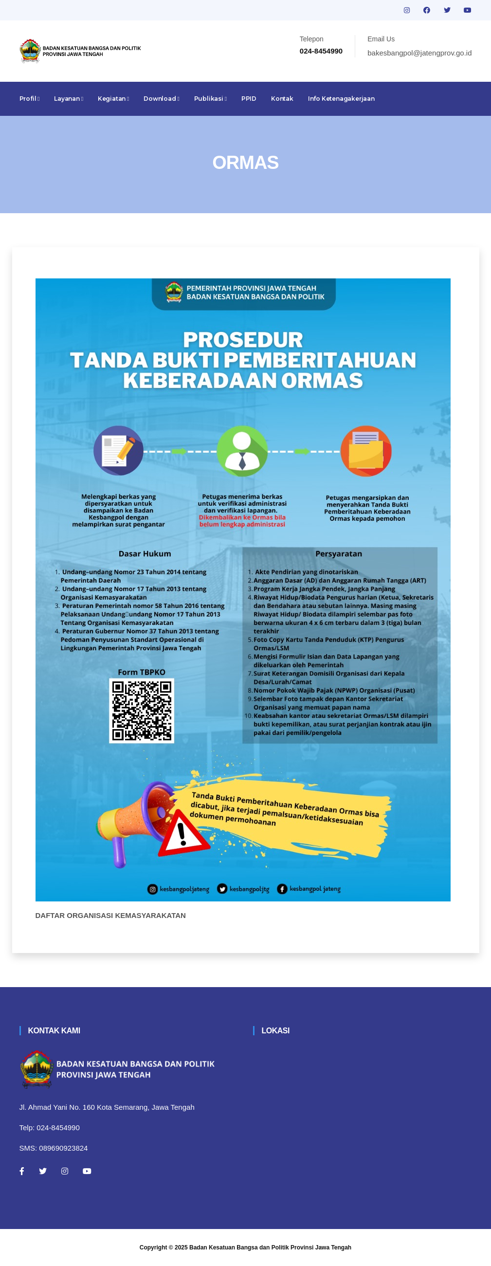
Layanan (68, 98)
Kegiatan (113, 98)
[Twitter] (43, 1171)
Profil (29, 98)
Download (161, 98)
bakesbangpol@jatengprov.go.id (419, 53)
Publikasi (210, 98)
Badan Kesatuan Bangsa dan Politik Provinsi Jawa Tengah (270, 1247)
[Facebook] (22, 1171)
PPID (248, 98)
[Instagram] (64, 1171)
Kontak (282, 98)
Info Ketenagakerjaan (341, 98)
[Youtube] (87, 1171)
